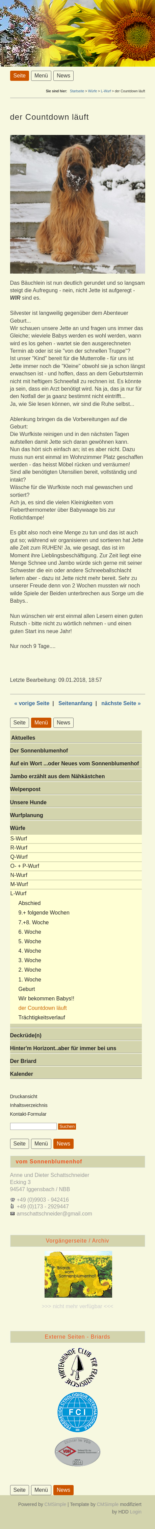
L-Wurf (106, 91)
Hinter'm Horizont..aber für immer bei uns (63, 1048)
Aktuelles (22, 738)
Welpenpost (25, 789)
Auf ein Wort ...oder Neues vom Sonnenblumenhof (74, 763)
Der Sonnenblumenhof (39, 751)
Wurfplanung (26, 815)
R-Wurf (18, 848)
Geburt (27, 989)
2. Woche (30, 970)
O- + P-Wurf (25, 866)
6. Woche (30, 932)
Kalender (21, 1074)
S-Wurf (18, 838)
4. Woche (30, 951)
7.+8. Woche (34, 922)
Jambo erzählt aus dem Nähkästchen (57, 776)
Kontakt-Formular (28, 1114)
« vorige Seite (31, 703)
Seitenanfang (75, 703)
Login (135, 1511)
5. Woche (30, 941)
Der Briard (23, 1061)
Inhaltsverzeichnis (29, 1105)
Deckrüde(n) (26, 1035)
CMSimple (56, 1504)
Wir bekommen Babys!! (46, 998)
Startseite (77, 91)
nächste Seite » (121, 703)
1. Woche (30, 979)
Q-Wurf (19, 857)
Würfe (92, 91)
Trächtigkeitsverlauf (42, 1017)
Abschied (30, 903)
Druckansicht (23, 1096)
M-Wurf (19, 884)
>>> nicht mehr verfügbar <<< (77, 1306)
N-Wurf (18, 875)
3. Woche (30, 960)
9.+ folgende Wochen (44, 913)
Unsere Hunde (28, 802)
